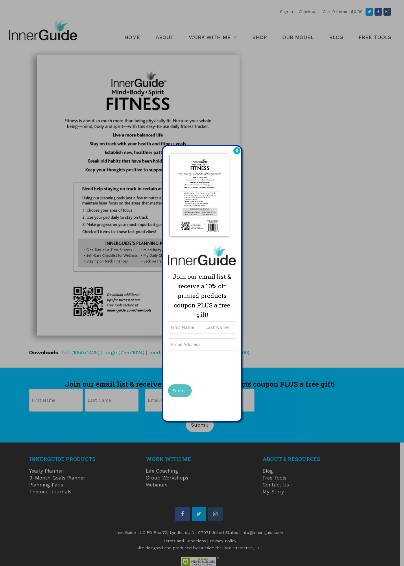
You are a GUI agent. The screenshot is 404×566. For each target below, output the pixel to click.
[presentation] (212, 366)
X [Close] (237, 151)
